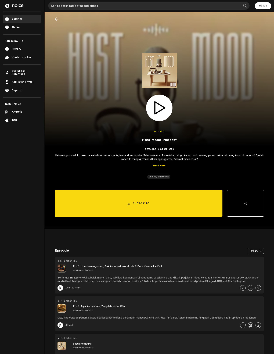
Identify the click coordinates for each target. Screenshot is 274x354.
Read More (159, 168)
